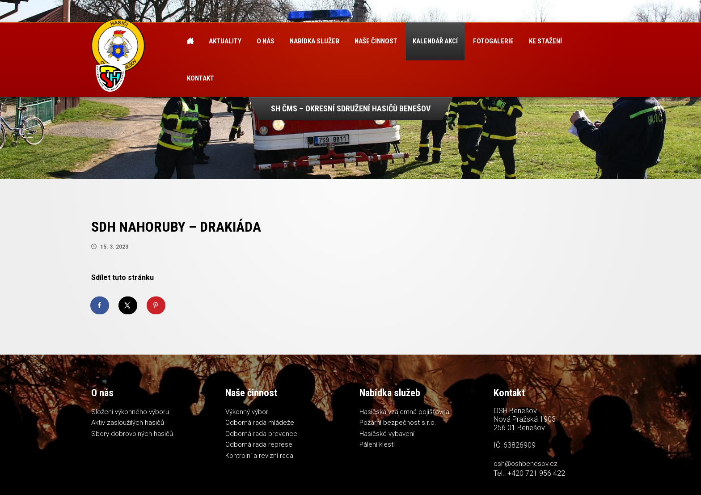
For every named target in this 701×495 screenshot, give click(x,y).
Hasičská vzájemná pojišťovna (404, 412)
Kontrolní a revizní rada (259, 456)
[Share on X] (128, 305)
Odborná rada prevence (261, 434)
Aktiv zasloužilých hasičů (127, 423)
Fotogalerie (493, 41)
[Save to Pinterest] (156, 305)
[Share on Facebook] (100, 305)
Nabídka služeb (314, 41)
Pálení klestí (377, 444)
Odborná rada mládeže (259, 423)
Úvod (190, 41)
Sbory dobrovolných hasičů (132, 434)
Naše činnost (376, 41)
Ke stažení (545, 41)
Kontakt (200, 78)
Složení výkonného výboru (130, 412)
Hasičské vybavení (386, 434)
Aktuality (225, 41)
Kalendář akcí (435, 41)
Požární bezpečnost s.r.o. (397, 423)
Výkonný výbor (246, 412)
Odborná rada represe (258, 444)
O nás (265, 41)
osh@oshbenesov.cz (525, 464)
